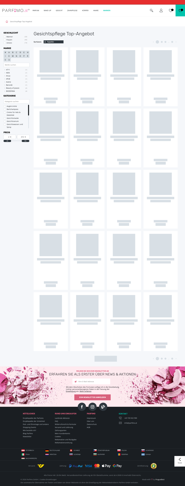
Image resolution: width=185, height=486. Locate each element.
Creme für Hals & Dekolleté (14, 113)
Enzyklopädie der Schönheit (34, 421)
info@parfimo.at (130, 423)
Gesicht (59, 10)
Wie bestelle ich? (29, 430)
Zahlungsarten (60, 430)
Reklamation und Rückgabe (65, 439)
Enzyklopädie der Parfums (33, 418)
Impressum (91, 418)
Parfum (36, 10)
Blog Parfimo (28, 433)
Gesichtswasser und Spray (15, 125)
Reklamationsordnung (63, 442)
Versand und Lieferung (64, 427)
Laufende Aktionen (62, 418)
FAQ (56, 421)
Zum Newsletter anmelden (92, 397)
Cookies (58, 436)
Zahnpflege (72, 10)
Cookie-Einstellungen (48, 479)
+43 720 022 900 (130, 418)
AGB (88, 427)
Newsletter (27, 436)
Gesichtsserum (13, 121)
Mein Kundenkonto (62, 433)
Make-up (47, 10)
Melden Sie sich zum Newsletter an (92, 373)
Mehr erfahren (85, 391)
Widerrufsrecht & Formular (65, 424)
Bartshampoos (12, 109)
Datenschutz (92, 424)
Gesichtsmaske (13, 118)
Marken (106, 10)
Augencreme (12, 106)
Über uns (90, 421)
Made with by (153, 479)
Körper (85, 10)
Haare (96, 10)
